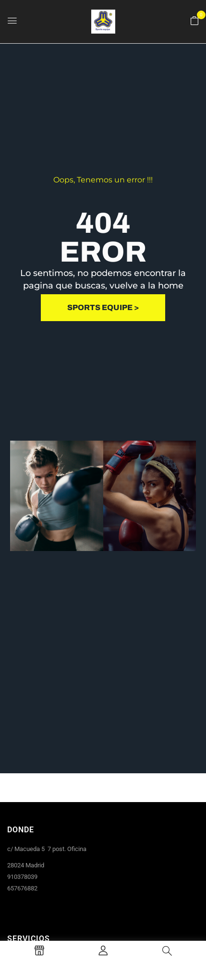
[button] (194, 21)
